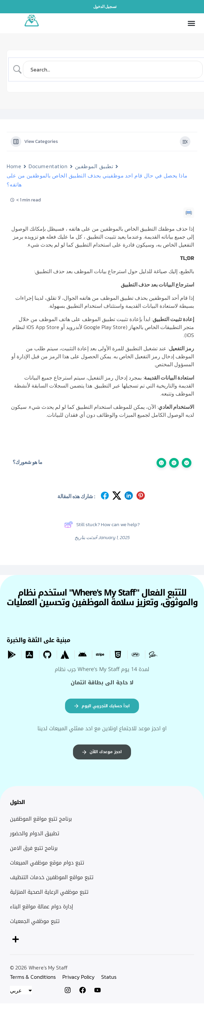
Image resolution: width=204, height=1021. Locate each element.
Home (14, 166)
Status (108, 976)
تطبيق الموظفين (94, 166)
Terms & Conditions (33, 976)
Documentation (48, 166)
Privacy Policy (78, 976)
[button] (191, 23)
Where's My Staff (48, 967)
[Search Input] (113, 69)
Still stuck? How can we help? (102, 524)
